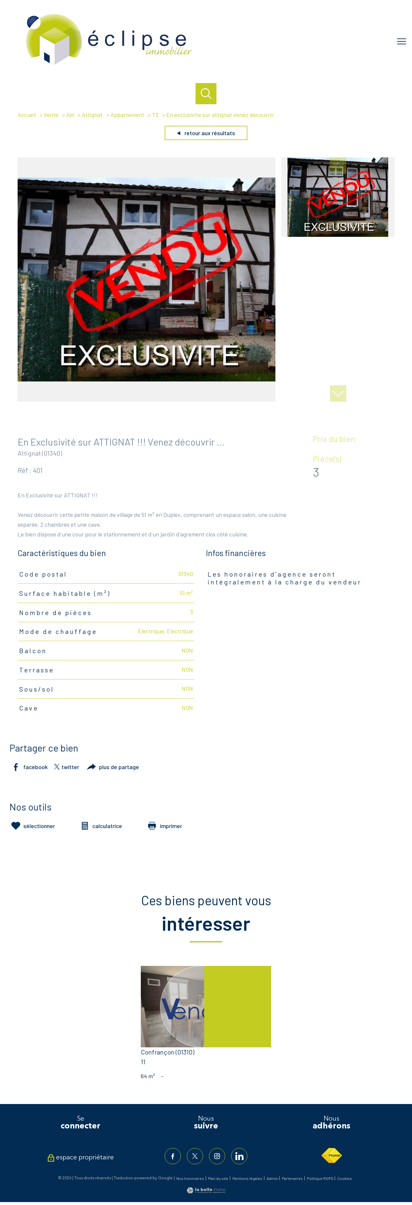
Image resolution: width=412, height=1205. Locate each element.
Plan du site (218, 1178)
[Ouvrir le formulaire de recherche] (206, 93)
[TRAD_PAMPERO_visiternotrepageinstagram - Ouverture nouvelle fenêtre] (217, 1156)
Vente (51, 114)
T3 (155, 114)
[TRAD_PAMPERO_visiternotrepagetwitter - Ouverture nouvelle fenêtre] (195, 1156)
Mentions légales (247, 1178)
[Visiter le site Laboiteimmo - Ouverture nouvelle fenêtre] (206, 1191)
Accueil (27, 114)
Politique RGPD (320, 1178)
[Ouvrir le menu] (401, 41)
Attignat (92, 114)
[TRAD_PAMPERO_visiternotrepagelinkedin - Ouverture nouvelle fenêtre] (239, 1156)
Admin (272, 1178)
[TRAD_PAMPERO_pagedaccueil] (109, 66)
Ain (70, 114)
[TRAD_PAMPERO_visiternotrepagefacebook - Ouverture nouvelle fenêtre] (173, 1156)
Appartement (127, 114)
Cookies (344, 1178)
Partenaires (292, 1178)
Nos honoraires (190, 1178)
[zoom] (146, 399)
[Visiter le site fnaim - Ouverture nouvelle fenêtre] (331, 1155)
